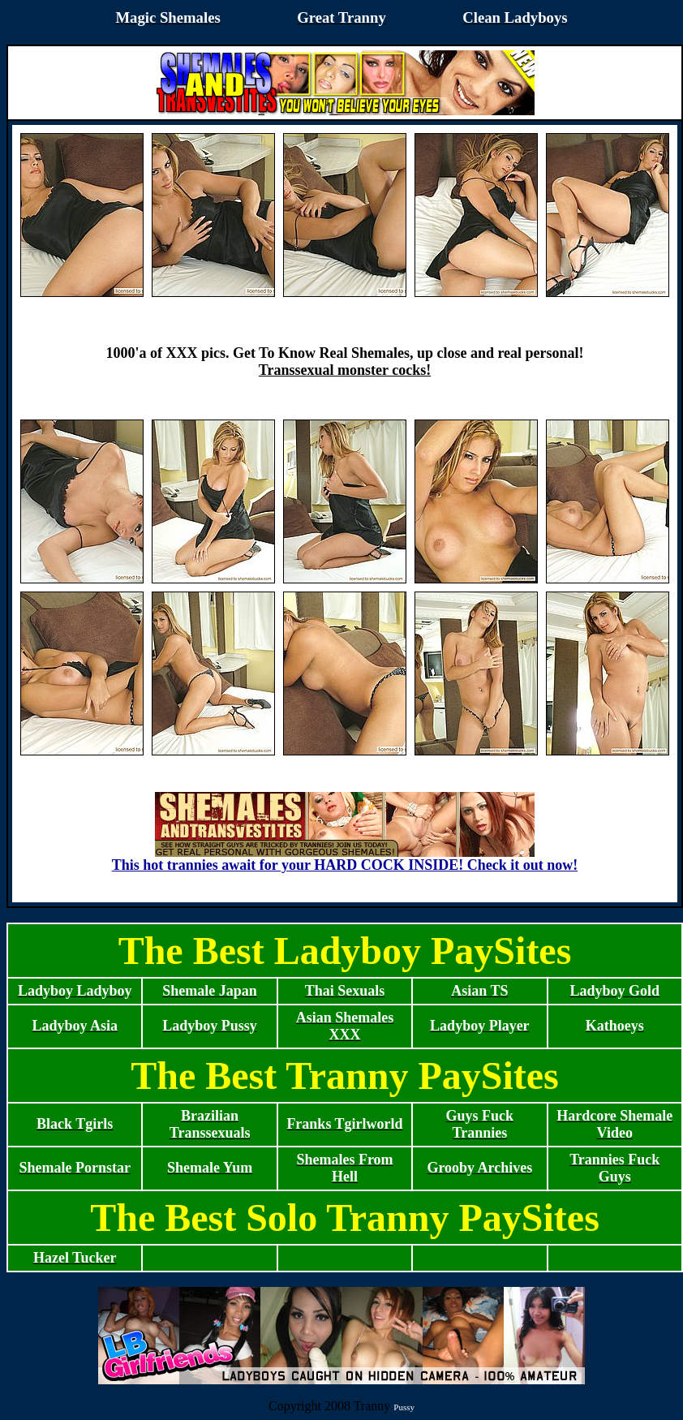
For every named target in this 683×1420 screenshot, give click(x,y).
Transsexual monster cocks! (345, 370)
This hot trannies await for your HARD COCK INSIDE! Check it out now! (345, 858)
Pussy (404, 1407)
